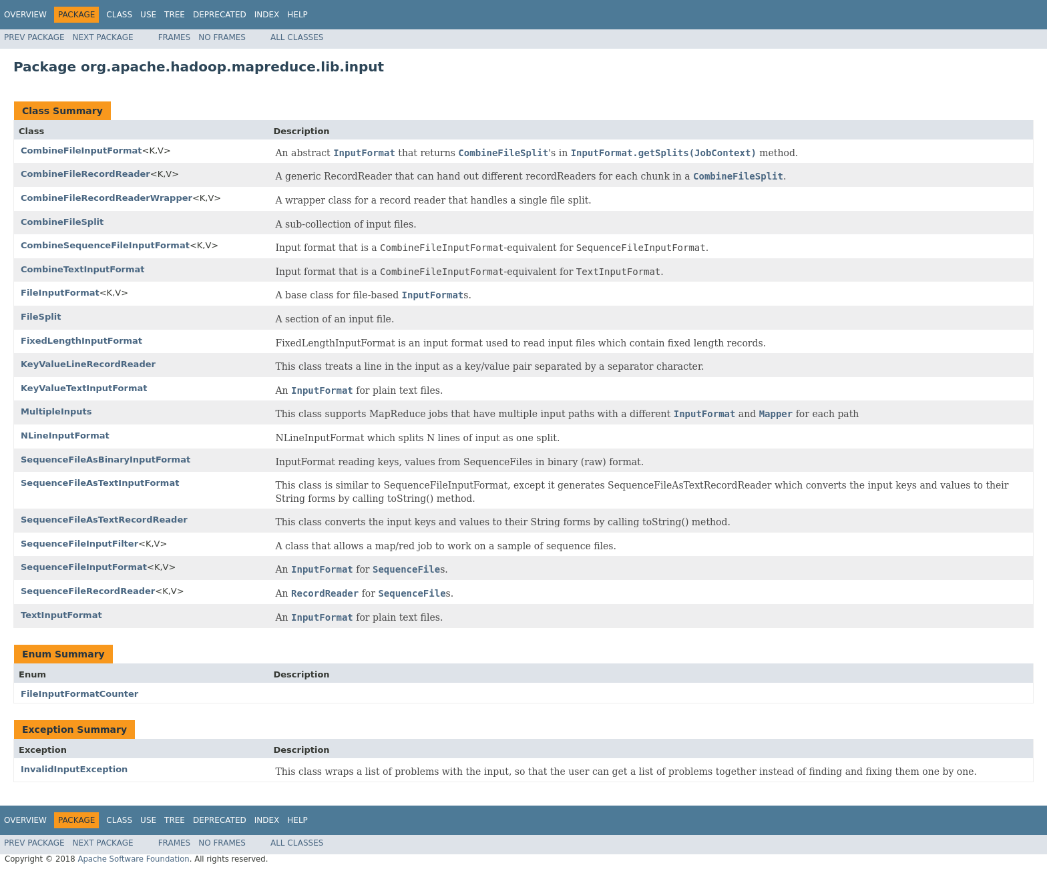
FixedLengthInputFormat (81, 341)
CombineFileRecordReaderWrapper (106, 198)
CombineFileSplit (62, 222)
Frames (174, 37)
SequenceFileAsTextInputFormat (100, 483)
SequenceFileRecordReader (88, 591)
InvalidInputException (74, 769)
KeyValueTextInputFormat (84, 388)
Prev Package (34, 37)
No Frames (222, 37)
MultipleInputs (56, 411)
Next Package (103, 37)
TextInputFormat (61, 615)
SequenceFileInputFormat (84, 567)
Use (148, 14)
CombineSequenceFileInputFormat (105, 245)
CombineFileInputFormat (81, 151)
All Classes (296, 37)
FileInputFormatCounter (79, 694)
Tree (174, 14)
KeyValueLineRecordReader (88, 364)
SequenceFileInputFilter (79, 544)
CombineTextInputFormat (83, 269)
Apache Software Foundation (133, 859)
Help (297, 14)
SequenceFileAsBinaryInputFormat (105, 460)
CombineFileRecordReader (85, 174)
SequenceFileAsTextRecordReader (104, 520)
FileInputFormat (60, 293)
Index (267, 14)
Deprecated (219, 14)
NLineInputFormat (65, 435)
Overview (25, 14)
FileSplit (41, 317)
